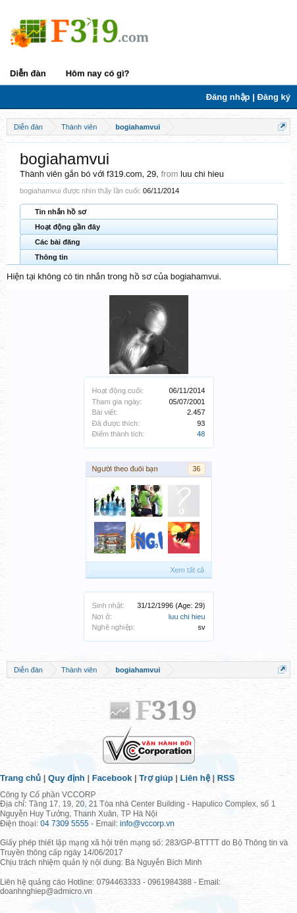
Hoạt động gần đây (67, 227)
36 (196, 469)
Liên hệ (195, 778)
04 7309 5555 (64, 823)
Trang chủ (20, 778)
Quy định (66, 778)
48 (201, 434)
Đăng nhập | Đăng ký (248, 97)
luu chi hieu (187, 616)
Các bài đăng (57, 242)
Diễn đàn (28, 73)
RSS (226, 778)
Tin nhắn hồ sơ (60, 212)
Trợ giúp (156, 778)
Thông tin (51, 257)
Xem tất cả (187, 570)
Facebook (112, 778)
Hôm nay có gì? (98, 73)
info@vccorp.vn (147, 823)
